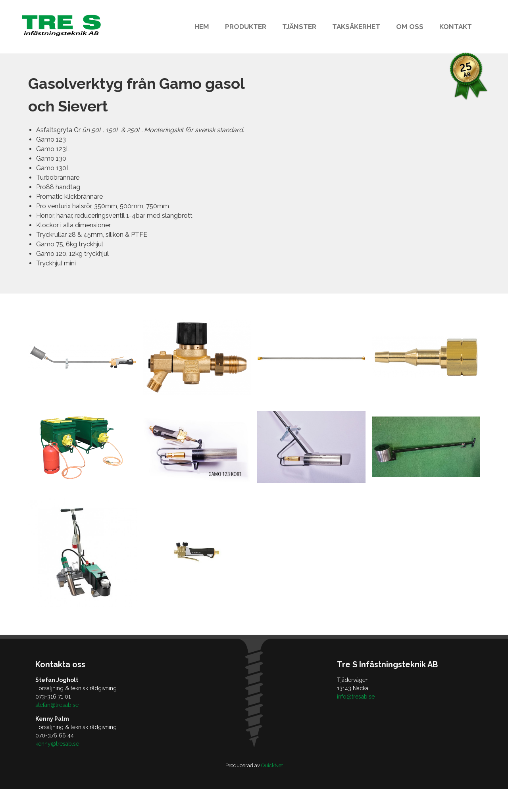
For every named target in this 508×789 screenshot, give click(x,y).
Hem (201, 27)
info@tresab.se (356, 696)
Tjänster (299, 27)
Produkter (245, 27)
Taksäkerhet (356, 27)
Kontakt (455, 27)
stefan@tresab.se (57, 705)
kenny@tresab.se (57, 744)
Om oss (409, 27)
